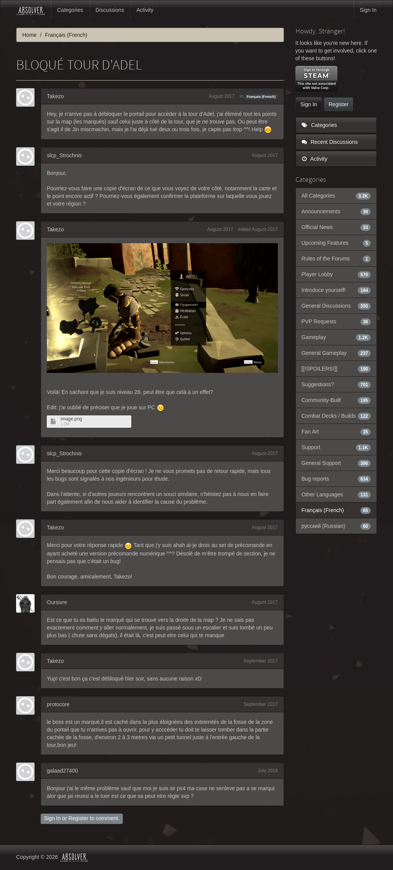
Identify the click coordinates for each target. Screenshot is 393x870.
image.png (71, 419)
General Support (336, 463)
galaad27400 (62, 771)
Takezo (55, 96)
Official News (336, 227)
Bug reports (336, 479)
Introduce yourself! (336, 290)
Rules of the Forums (336, 258)
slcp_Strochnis (64, 155)
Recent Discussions (330, 142)
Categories (70, 10)
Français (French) (261, 97)
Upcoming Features (336, 243)
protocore (58, 704)
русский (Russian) (336, 526)
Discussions (110, 10)
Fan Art (336, 431)
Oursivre (57, 602)
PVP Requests (336, 321)
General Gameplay (336, 353)
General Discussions (336, 306)
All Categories (336, 195)
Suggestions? (336, 384)
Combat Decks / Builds (336, 416)
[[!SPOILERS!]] (336, 368)
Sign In (368, 10)
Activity (144, 10)
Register (78, 818)
